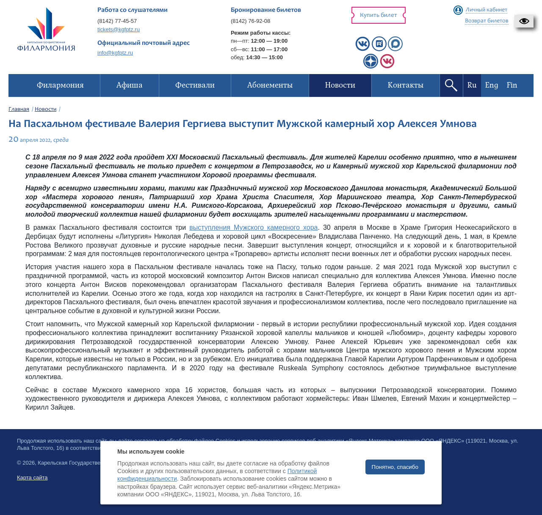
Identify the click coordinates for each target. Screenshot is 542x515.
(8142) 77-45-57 (117, 21)
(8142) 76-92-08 (250, 21)
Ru (472, 85)
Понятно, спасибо (395, 467)
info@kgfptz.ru (115, 53)
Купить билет (378, 15)
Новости (45, 110)
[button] (524, 21)
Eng (491, 85)
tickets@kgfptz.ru (118, 29)
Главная (18, 110)
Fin (512, 85)
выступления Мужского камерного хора (253, 227)
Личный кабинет (486, 10)
